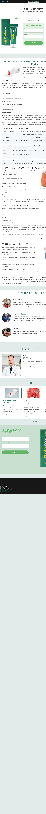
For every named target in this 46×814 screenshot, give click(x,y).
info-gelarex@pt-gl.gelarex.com (6, 488)
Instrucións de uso (11, 482)
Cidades (24, 482)
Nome (25, 28)
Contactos (42, 482)
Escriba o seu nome (6, 436)
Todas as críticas (33, 343)
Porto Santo (23, 314)
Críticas (18, 482)
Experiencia (2, 482)
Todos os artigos (33, 421)
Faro (22, 299)
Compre (33, 43)
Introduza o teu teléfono (7, 442)
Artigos (29, 482)
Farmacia (35, 482)
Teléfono (25, 34)
